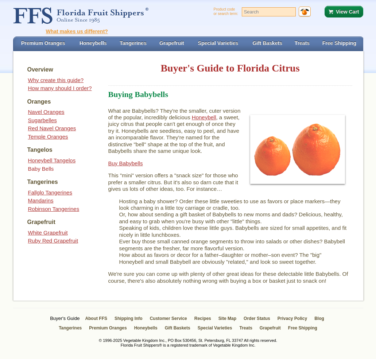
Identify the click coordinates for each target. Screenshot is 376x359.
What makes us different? (77, 31)
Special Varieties (215, 328)
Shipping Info (129, 318)
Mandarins (41, 200)
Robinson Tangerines (54, 209)
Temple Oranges (48, 137)
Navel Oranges (46, 112)
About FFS (96, 318)
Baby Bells (41, 169)
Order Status (257, 318)
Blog (319, 318)
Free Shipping (302, 328)
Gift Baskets (177, 328)
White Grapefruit (48, 232)
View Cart (347, 12)
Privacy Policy (292, 318)
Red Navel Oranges (52, 128)
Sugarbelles (42, 120)
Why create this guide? (56, 80)
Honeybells (146, 328)
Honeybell (204, 117)
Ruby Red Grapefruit (53, 241)
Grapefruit (270, 328)
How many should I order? (60, 88)
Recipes (202, 318)
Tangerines (70, 328)
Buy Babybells (125, 163)
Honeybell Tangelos (52, 160)
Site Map (227, 318)
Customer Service (168, 318)
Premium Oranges (108, 328)
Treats (245, 328)
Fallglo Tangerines (50, 192)
